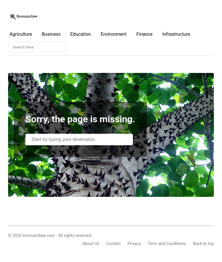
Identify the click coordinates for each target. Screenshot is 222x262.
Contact (113, 243)
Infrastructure (176, 34)
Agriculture (21, 34)
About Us (90, 243)
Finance (144, 34)
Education (80, 34)
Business (51, 34)
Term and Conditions (167, 243)
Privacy (134, 243)
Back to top (203, 243)
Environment (113, 34)
